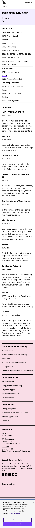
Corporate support (8, 390)
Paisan (4, 75)
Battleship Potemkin (10, 83)
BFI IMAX (5, 447)
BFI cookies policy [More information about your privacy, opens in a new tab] (14, 515)
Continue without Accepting (26, 504)
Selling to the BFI (8, 366)
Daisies (5, 97)
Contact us (6, 421)
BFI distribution (7, 350)
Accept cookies (17, 526)
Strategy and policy (9, 409)
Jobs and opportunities (10, 417)
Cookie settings (17, 522)
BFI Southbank (8, 439)
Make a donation (8, 398)
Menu (28, 2)
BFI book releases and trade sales (14, 362)
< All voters (5, 7)
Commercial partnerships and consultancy (17, 370)
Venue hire (6, 358)
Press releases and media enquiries (15, 413)
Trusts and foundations (10, 394)
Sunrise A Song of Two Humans (15, 61)
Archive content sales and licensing (14, 354)
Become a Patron (8, 381)
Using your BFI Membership (12, 386)
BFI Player (6, 433)
